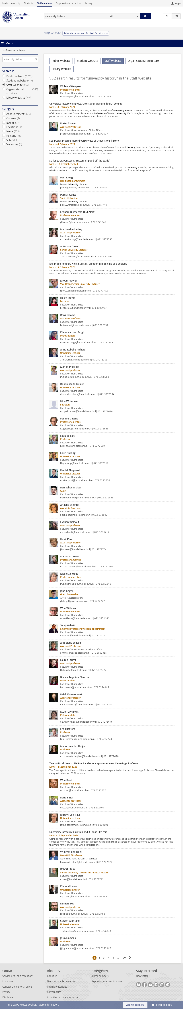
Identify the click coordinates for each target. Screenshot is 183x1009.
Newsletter (142, 976)
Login (178, 3)
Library (88, 3)
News (20, 131)
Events (20, 123)
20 (125, 957)
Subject (20, 140)
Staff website (8, 50)
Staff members (44, 3)
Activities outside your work (62, 997)
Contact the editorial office (17, 986)
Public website (20, 76)
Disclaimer (8, 997)
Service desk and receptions (17, 976)
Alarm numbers (99, 976)
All (111, 16)
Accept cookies (135, 1005)
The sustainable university (61, 981)
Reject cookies (163, 1005)
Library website (20, 98)
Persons (20, 136)
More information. (48, 1004)
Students (28, 3)
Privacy (6, 992)
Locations (20, 127)
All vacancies (54, 992)
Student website (20, 81)
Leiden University (11, 3)
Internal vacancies (57, 986)
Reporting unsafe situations (106, 981)
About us (52, 976)
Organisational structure (68, 3)
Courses (20, 118)
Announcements (20, 114)
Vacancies (20, 144)
